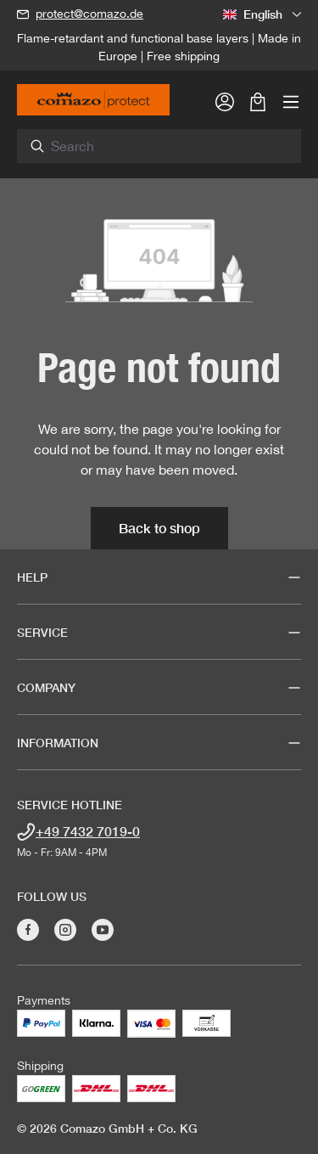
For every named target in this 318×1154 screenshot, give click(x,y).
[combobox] (168, 146)
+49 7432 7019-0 (88, 831)
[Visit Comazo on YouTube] (103, 930)
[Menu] (291, 101)
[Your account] (225, 101)
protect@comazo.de (89, 13)
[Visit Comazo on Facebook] (28, 930)
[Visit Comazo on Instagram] (65, 930)
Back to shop (159, 528)
